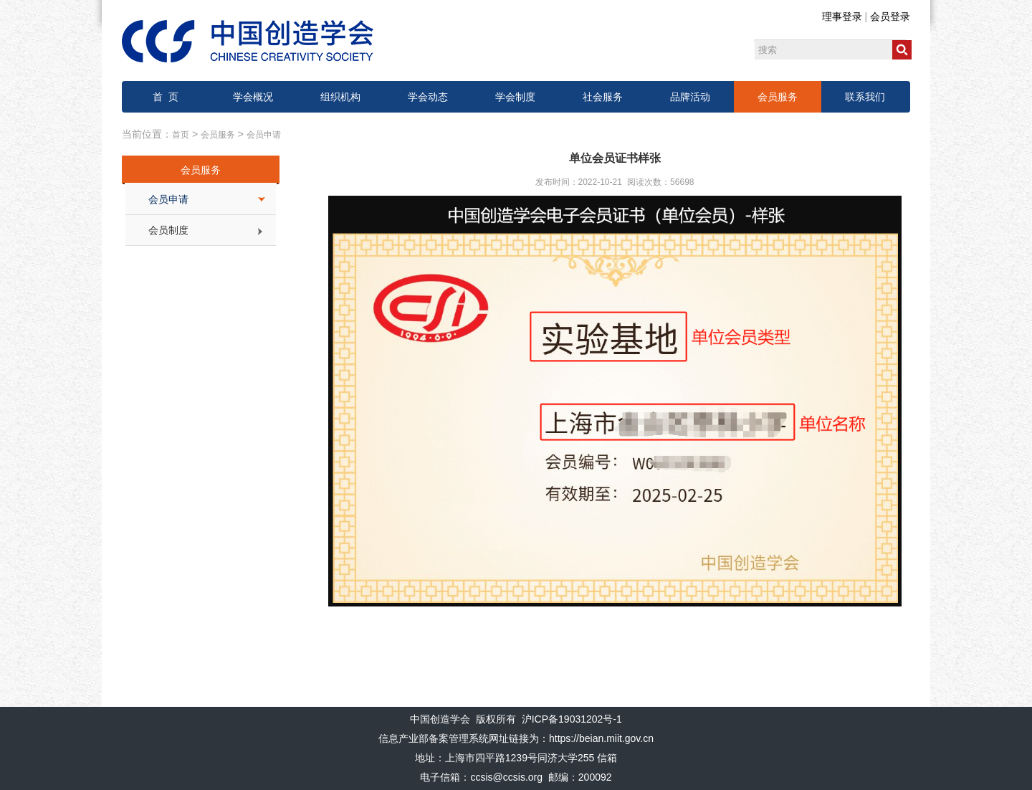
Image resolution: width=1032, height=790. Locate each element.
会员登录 (890, 16)
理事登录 (842, 16)
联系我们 (865, 97)
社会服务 (603, 97)
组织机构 (340, 97)
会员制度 (168, 230)
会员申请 (264, 135)
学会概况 (253, 97)
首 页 (165, 97)
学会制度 (515, 97)
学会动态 (428, 97)
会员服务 (778, 97)
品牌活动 (690, 97)
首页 (180, 135)
